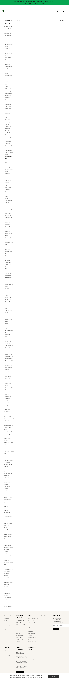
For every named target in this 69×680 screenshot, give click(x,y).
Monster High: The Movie (9, 285)
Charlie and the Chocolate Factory (9, 355)
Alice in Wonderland (8, 41)
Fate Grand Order (7, 532)
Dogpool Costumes (8, 497)
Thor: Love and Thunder (8, 201)
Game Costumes (7, 35)
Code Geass (6, 580)
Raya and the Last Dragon (9, 170)
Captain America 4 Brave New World (8, 555)
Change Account (20, 635)
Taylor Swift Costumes (8, 420)
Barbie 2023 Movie (9, 242)
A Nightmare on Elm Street (8, 406)
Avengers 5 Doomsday (6, 574)
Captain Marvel (8, 66)
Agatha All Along (7, 529)
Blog (5, 629)
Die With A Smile (7, 536)
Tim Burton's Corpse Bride (8, 263)
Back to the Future (8, 534)
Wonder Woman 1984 (8, 157)
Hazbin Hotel (6, 475)
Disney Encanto (8, 75)
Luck (6, 244)
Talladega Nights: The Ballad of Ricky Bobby (9, 152)
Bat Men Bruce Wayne (8, 606)
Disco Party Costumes (8, 539)
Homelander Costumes (6, 492)
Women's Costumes (8, 26)
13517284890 (7, 653)
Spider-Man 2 (8, 381)
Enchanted (7, 222)
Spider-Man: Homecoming (7, 511)
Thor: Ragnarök (8, 146)
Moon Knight (8, 187)
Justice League (8, 91)
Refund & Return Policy (21, 622)
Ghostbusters (8, 392)
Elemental (7, 347)
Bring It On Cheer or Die (9, 292)
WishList (18, 641)
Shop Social (6, 623)
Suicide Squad (8, 108)
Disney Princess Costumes (7, 457)
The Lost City (8, 180)
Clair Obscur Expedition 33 (9, 590)
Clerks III (7, 240)
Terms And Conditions (9, 627)
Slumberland (8, 313)
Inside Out (7, 394)
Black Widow (8, 57)
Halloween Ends (8, 251)
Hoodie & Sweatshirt (8, 432)
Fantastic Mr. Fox (8, 372)
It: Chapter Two (8, 88)
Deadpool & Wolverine (7, 402)
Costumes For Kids (8, 28)
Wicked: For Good (7, 499)
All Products (9, 17)
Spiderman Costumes (7, 114)
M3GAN (6, 323)
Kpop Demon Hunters (8, 582)
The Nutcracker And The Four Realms (8, 132)
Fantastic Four (8, 226)
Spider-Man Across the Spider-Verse (9, 351)
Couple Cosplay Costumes (7, 439)
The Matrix (7, 143)
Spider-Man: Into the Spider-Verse (8, 524)
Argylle (6, 385)
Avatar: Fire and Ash (8, 316)
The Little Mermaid (9, 345)
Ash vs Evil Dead (8, 217)
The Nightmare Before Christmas (9, 268)
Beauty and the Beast (8, 54)
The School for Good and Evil (8, 300)
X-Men (6, 271)
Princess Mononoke (9, 100)
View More (20, 672)
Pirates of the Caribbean (8, 397)
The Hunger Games (9, 363)
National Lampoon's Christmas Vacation (8, 515)
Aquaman (7, 48)
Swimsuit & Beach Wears (7, 428)
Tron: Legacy (8, 273)
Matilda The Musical (9, 282)
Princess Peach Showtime (7, 483)
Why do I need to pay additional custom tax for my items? (33, 625)
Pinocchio (7, 288)
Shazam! (7, 117)
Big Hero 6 (7, 328)
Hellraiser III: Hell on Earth (9, 305)
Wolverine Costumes (8, 442)
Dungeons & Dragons (8, 254)
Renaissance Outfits (8, 495)
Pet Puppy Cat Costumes (7, 594)
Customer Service (20, 616)
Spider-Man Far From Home (8, 503)
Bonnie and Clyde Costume (9, 210)
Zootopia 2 (7, 409)
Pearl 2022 (7, 336)
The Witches (8, 141)
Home (5, 17)
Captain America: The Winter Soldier (8, 570)
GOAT (5, 604)
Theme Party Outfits (8, 423)
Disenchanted (8, 297)
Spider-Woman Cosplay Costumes (8, 446)
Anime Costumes (7, 416)
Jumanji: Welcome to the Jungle (9, 94)
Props (5, 418)
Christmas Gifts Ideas (8, 451)
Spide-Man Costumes (33, 657)
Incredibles (7, 173)
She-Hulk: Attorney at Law (9, 206)
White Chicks (6, 584)
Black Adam (7, 192)
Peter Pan (7, 369)
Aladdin (7, 51)
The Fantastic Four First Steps (8, 563)
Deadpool (7, 73)
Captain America (9, 71)
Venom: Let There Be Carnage (9, 166)
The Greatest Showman (8, 127)
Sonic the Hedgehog (7, 197)
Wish (6, 308)
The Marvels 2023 (9, 361)
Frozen (6, 84)
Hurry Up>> (51, 1)
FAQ (29, 615)
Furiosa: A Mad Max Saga (9, 389)
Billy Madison (8, 339)
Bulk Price (18, 633)
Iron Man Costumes (8, 473)
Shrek (6, 220)
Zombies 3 (7, 231)
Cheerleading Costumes (7, 435)
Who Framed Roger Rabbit (9, 162)
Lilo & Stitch (7, 249)
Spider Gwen (6, 471)
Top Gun (7, 182)
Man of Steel (8, 238)
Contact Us (6, 618)
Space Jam (7, 119)
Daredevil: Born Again (8, 577)
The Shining (7, 326)
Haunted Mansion (9, 358)
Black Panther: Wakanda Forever (9, 214)
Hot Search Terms (32, 649)
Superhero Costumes (8, 31)
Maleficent (7, 97)
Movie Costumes (16, 17)
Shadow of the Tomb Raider (8, 105)
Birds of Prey (8, 59)
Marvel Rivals (6, 558)
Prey (6, 374)
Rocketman (7, 102)
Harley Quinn (6, 468)
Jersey (5, 449)
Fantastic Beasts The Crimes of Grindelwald (8, 80)
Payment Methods (20, 620)
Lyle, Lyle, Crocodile (9, 229)
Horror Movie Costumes (8, 342)
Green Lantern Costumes (7, 487)
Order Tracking (19, 629)
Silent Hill (5, 587)
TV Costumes (7, 411)
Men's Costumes (7, 33)
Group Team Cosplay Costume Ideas (8, 461)
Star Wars (7, 111)
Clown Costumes (7, 597)
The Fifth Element (9, 148)
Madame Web (8, 376)
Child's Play (7, 64)
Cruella (6, 69)
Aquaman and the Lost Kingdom (9, 465)
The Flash (7, 124)
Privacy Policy (7, 625)
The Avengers (8, 122)
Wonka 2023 (8, 383)
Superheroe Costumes (8, 480)
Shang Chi (7, 176)
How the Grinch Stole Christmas (8, 366)
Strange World (8, 258)
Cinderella (7, 260)
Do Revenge (8, 280)
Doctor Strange (8, 178)
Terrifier (7, 295)
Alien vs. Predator (9, 194)
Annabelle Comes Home (9, 45)
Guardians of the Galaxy (8, 320)
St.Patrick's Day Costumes (7, 601)
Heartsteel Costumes (8, 425)
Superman (7, 185)
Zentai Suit (6, 453)
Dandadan (6, 527)
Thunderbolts (6, 567)
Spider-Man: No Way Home (8, 507)
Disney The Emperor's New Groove (8, 542)
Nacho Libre (7, 224)
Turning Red (7, 189)
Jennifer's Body (8, 310)
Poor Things (7, 378)
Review (17, 631)
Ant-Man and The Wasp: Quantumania (9, 332)
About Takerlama (7, 621)
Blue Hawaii (7, 62)
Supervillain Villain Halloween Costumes (8, 546)
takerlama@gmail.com (9, 655)
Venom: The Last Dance (7, 520)
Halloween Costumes (8, 414)
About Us (7, 615)
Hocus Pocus (8, 247)
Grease (6, 86)
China (5, 651)
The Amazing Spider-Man (8, 138)
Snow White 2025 (7, 560)
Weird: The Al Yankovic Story (8, 276)
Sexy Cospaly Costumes (6, 550)
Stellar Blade (6, 478)
